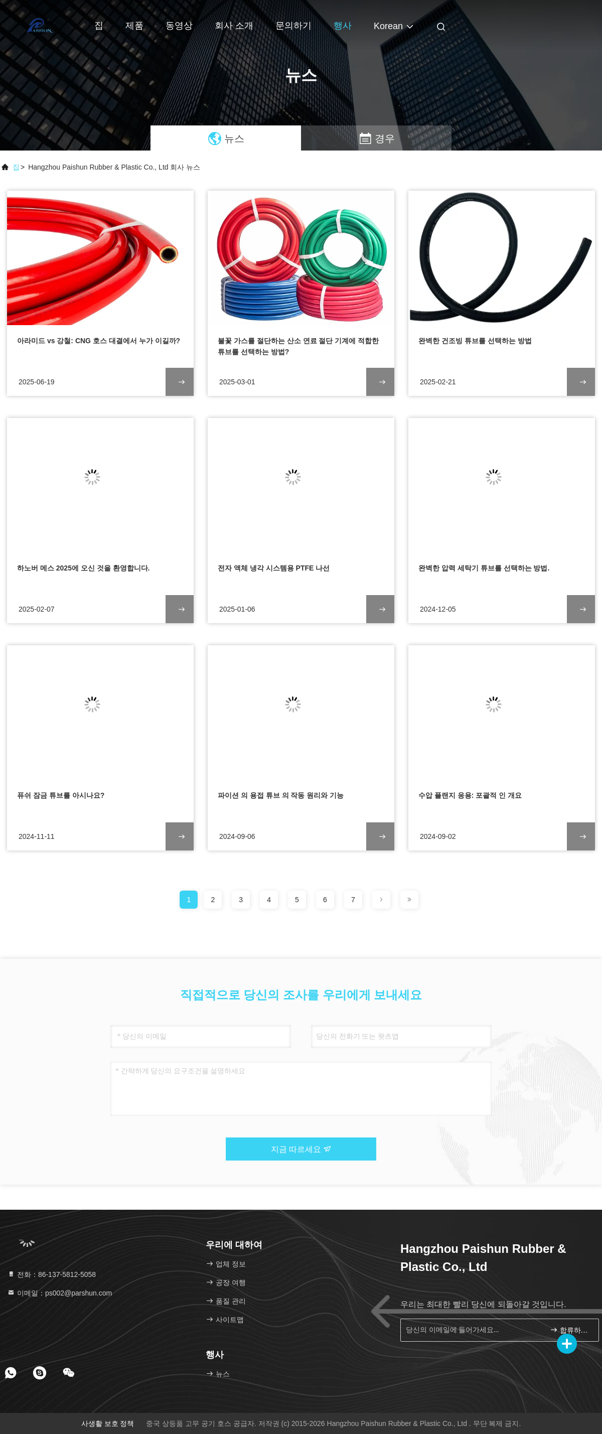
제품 (134, 26)
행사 (343, 26)
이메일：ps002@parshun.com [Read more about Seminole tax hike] (59, 1293)
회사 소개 (234, 26)
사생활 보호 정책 (107, 1423)
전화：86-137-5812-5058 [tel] (51, 1274)
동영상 (179, 26)
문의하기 (293, 26)
